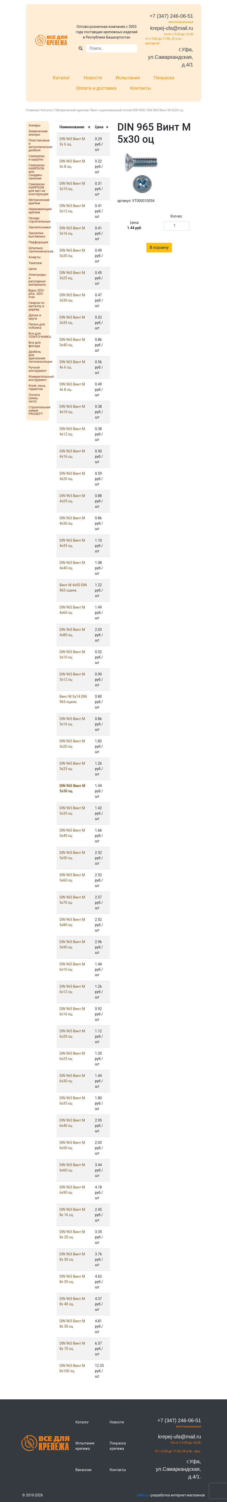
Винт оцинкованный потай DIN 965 (118, 110)
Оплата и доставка (96, 88)
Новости (93, 77)
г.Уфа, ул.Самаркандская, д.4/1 (170, 57)
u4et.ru (142, 1495)
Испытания (128, 77)
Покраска (163, 77)
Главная (32, 110)
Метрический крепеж (72, 110)
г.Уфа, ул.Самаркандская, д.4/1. (178, 1469)
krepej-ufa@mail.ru (171, 28)
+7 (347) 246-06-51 (171, 16)
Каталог (61, 77)
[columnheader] (74, 127)
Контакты (140, 88)
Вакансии (84, 1470)
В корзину (159, 247)
